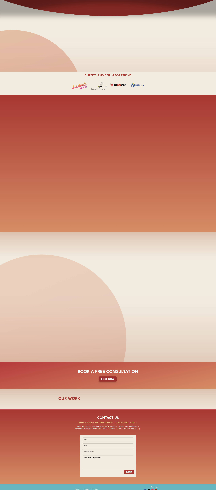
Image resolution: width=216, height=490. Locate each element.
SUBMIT (129, 461)
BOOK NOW (107, 368)
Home (77, 478)
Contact (78, 485)
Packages (94, 478)
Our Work (85, 478)
